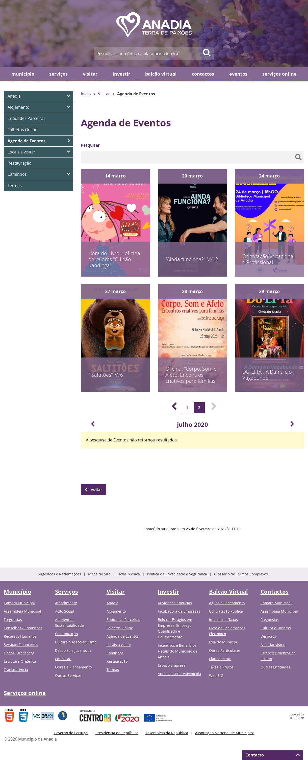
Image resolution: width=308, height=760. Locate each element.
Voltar (96, 489)
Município (22, 74)
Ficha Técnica (128, 574)
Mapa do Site (99, 574)
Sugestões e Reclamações (59, 574)
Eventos (238, 74)
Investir (121, 74)
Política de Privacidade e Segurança (177, 574)
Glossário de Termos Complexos (241, 574)
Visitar (90, 74)
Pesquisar (90, 145)
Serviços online (279, 74)
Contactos (203, 74)
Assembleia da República (166, 732)
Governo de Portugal (71, 732)
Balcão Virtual (161, 74)
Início (86, 94)
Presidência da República (116, 732)
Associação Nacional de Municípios (224, 732)
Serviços (58, 74)
